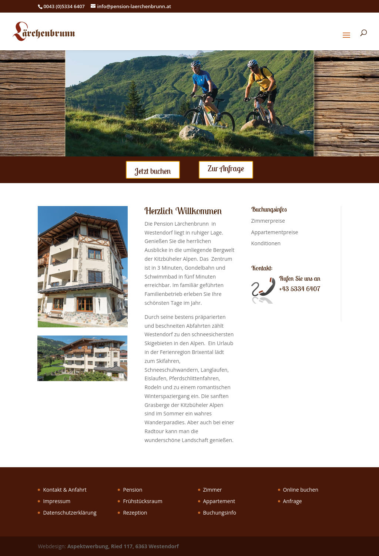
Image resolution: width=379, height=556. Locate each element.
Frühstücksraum (142, 501)
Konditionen (266, 243)
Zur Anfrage (226, 168)
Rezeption (135, 512)
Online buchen (301, 489)
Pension (132, 489)
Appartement (219, 501)
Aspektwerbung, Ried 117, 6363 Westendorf (123, 546)
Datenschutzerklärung (69, 512)
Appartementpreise (274, 232)
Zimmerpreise (268, 220)
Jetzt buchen (153, 171)
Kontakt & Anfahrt (64, 489)
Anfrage (292, 501)
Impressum (56, 501)
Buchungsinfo (220, 512)
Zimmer (212, 489)
